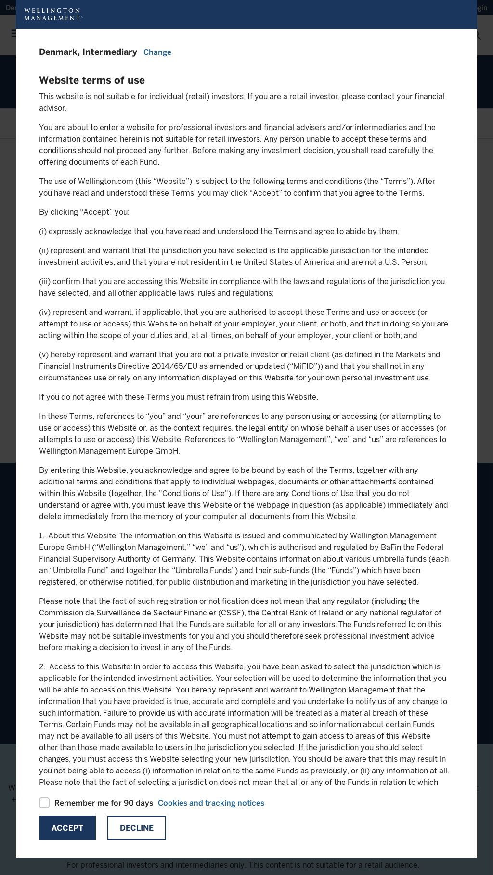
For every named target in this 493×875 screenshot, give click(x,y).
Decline (137, 828)
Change (157, 52)
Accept (67, 828)
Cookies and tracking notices (211, 803)
